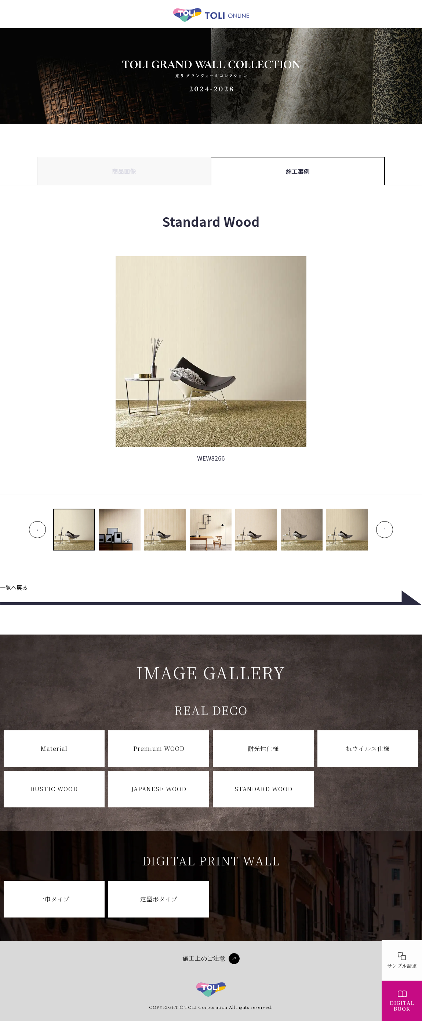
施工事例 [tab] (298, 171)
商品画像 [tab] (124, 171)
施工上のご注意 (204, 958)
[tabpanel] (211, 384)
